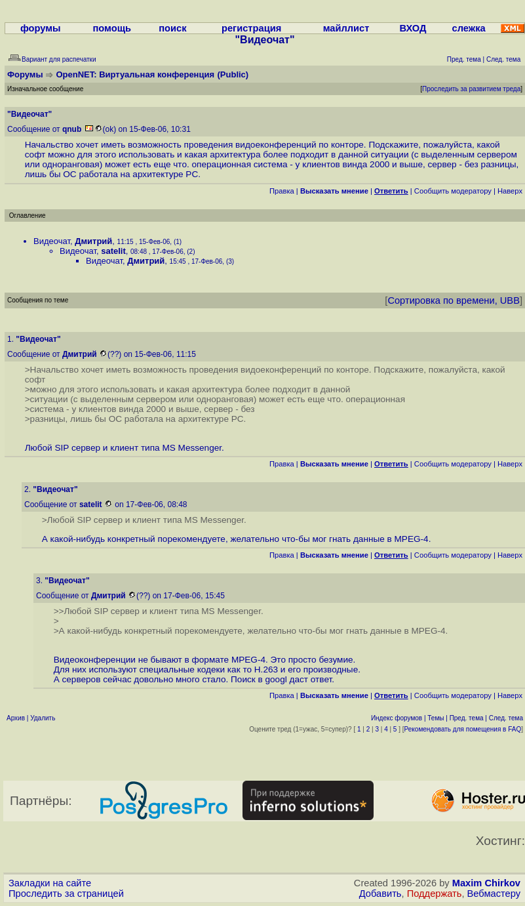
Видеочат (51, 241)
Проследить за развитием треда (471, 89)
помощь (111, 28)
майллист (346, 28)
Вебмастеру (493, 893)
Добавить (380, 893)
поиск (172, 28)
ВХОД (412, 28)
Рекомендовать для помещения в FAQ (463, 729)
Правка (281, 191)
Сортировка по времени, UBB (453, 300)
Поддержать (434, 893)
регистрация (251, 28)
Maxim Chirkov (486, 883)
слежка (469, 28)
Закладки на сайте (50, 883)
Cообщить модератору (453, 191)
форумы (40, 28)
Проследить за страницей (66, 893)
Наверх (509, 191)
